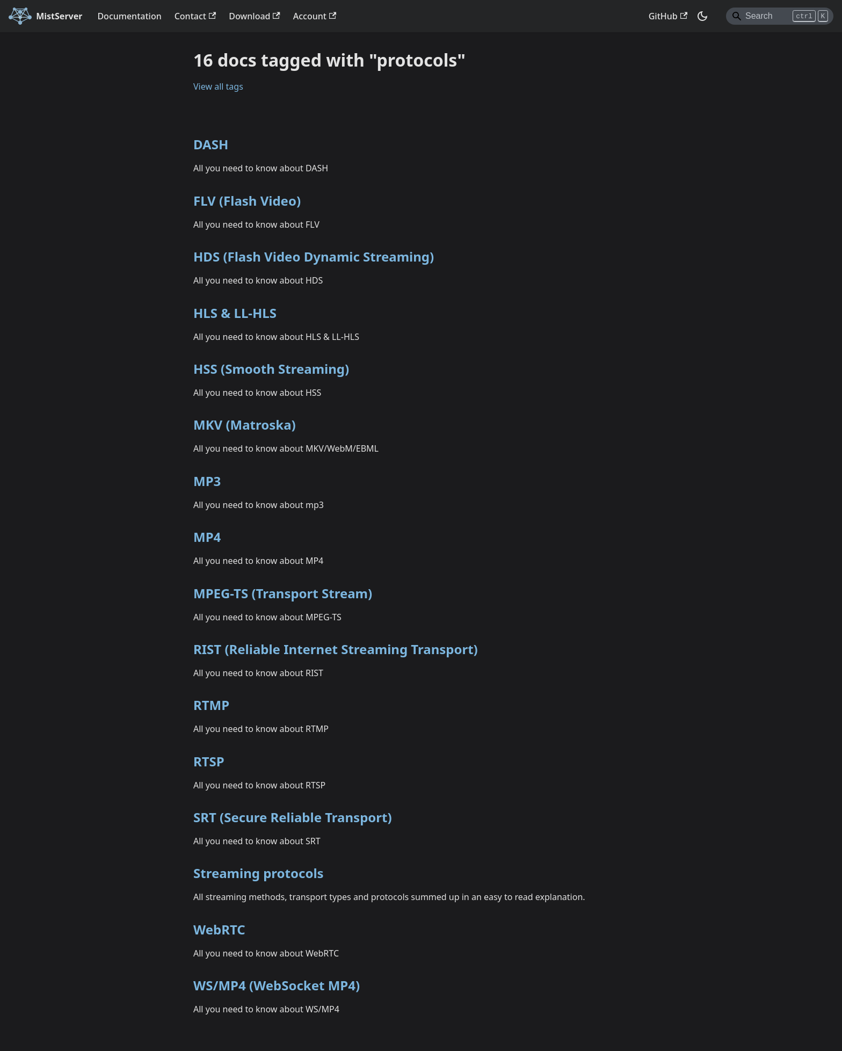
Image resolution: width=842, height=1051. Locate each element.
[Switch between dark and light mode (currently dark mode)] (702, 16)
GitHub (668, 16)
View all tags (218, 86)
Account (314, 16)
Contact (195, 16)
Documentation (129, 16)
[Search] (779, 16)
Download (254, 16)
